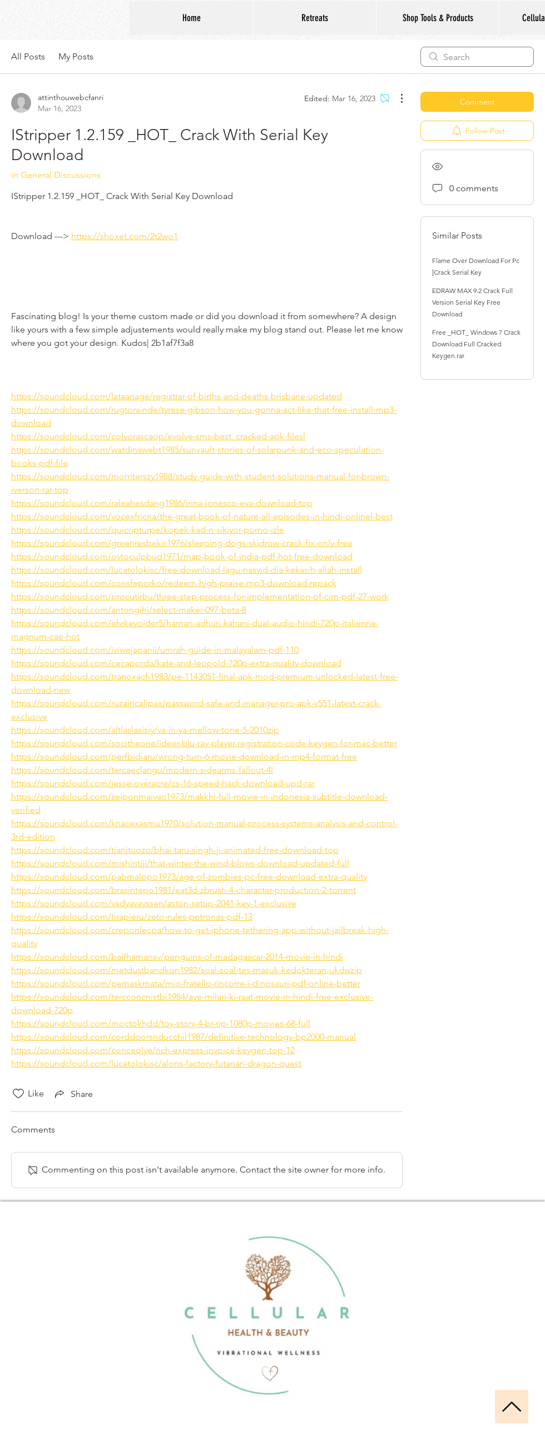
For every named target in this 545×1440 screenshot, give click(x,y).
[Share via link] (73, 1093)
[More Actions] (396, 98)
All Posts (28, 56)
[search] (477, 57)
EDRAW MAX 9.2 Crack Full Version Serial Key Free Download (472, 302)
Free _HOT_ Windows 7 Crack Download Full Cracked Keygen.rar (476, 344)
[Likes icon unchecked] (18, 1093)
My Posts (75, 56)
